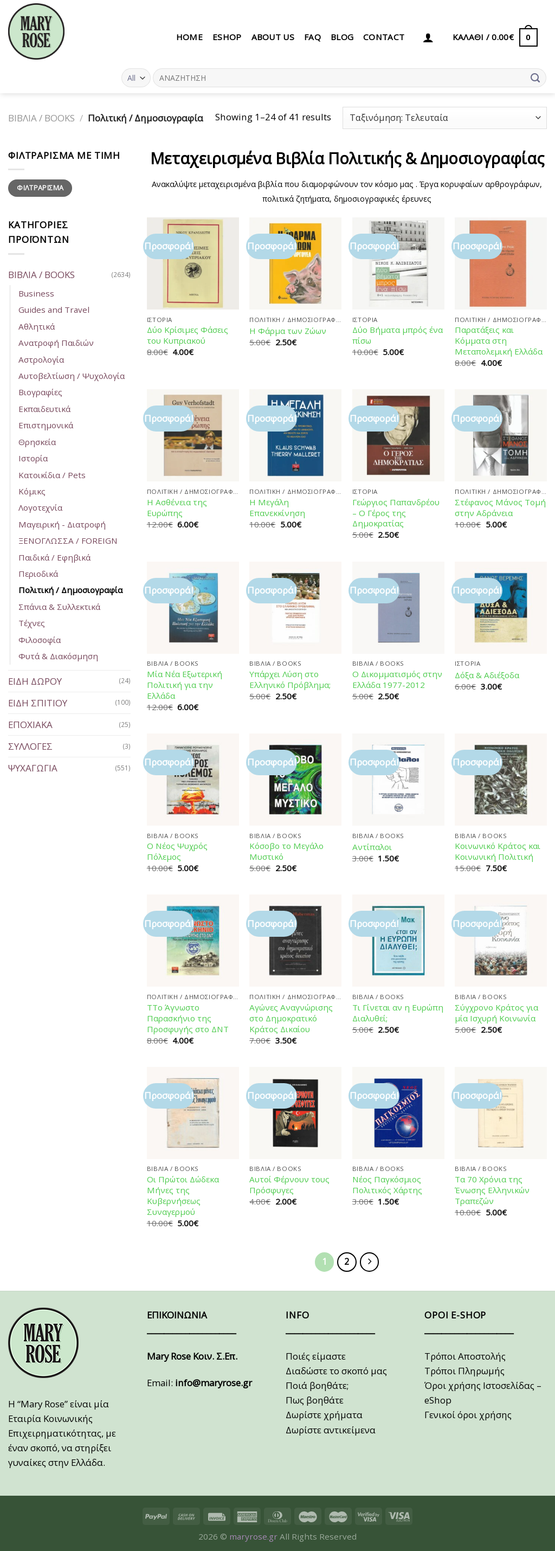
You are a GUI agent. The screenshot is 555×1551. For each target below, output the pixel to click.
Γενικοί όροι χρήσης (468, 1414)
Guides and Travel (53, 309)
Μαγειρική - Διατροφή (62, 524)
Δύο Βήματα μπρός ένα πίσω (397, 335)
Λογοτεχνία (40, 507)
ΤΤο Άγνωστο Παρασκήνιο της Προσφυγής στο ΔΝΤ (188, 1018)
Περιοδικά (38, 573)
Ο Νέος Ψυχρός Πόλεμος (177, 851)
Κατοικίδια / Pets (52, 474)
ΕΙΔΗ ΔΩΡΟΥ (35, 681)
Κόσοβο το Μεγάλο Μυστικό (286, 851)
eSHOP (227, 36)
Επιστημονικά (45, 425)
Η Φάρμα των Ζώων (287, 331)
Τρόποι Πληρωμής (464, 1371)
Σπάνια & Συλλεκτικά (59, 606)
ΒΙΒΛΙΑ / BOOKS (41, 118)
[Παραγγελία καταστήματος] (445, 118)
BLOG (342, 36)
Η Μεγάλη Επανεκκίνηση (277, 507)
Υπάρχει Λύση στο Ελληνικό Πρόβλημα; (290, 679)
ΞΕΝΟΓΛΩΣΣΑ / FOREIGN (68, 540)
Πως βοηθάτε (315, 1400)
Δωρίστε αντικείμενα (331, 1430)
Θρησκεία (37, 441)
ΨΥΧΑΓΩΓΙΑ (32, 768)
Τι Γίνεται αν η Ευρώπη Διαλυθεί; (397, 1013)
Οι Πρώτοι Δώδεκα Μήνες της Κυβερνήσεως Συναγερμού (183, 1195)
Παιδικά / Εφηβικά (54, 557)
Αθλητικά (36, 326)
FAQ (312, 36)
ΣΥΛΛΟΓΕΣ (30, 746)
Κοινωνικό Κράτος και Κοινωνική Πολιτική (497, 851)
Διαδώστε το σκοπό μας (336, 1371)
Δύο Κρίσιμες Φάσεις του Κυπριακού (187, 335)
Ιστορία (33, 458)
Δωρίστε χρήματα (324, 1414)
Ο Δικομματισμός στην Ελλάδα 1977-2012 (397, 679)
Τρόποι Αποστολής (465, 1356)
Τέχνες (31, 622)
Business (36, 293)
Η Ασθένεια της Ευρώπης (177, 507)
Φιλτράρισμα (40, 187)
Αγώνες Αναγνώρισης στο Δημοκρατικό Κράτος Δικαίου (291, 1018)
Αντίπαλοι (372, 847)
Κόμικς (32, 491)
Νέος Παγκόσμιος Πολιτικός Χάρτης (387, 1184)
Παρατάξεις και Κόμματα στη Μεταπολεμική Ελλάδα (499, 341)
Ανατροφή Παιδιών (56, 342)
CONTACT (383, 36)
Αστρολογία (41, 359)
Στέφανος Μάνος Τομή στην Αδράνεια (500, 507)
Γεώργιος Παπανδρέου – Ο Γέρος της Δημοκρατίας (396, 513)
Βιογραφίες (40, 392)
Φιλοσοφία (39, 639)
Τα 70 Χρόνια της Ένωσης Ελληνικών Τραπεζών (492, 1190)
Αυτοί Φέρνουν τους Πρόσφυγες (289, 1184)
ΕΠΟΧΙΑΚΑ (30, 724)
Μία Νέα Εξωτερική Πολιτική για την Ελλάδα (184, 685)
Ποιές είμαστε (316, 1356)
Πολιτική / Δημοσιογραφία (70, 589)
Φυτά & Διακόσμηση (58, 656)
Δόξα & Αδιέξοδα (487, 675)
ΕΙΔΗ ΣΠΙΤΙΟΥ (37, 703)
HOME (189, 36)
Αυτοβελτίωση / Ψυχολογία (71, 375)
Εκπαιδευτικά (44, 408)
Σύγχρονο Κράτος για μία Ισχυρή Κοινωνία (496, 1013)
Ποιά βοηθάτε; (317, 1385)
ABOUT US (272, 36)
